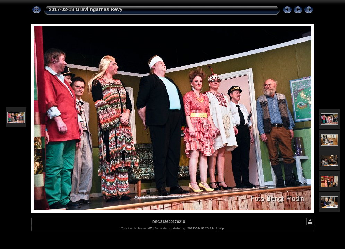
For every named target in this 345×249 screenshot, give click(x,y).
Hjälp (220, 228)
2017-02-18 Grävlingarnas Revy (86, 9)
